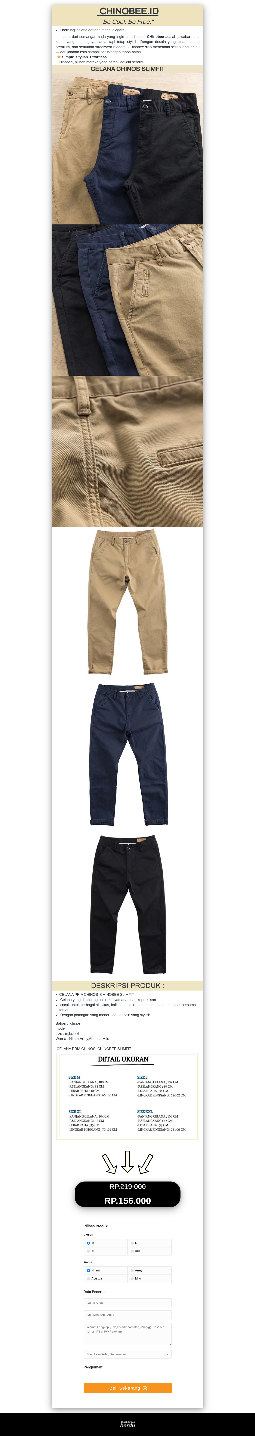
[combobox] (128, 1354)
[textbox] (127, 1354)
